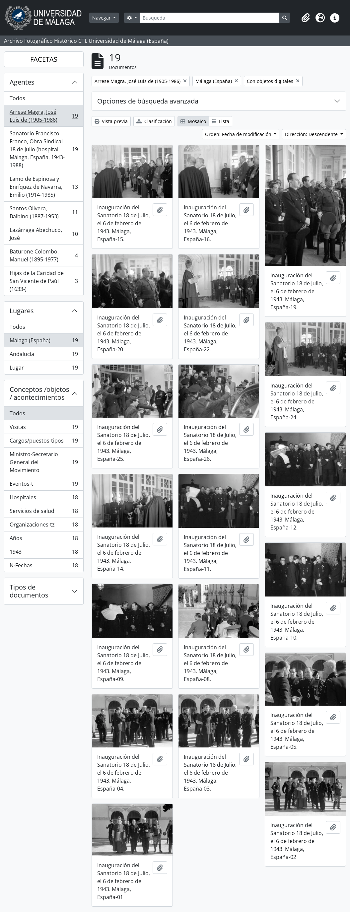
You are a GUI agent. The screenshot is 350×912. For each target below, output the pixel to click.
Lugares (22, 310)
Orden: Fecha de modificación (239, 134)
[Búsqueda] (210, 18)
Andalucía (43, 355)
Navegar (102, 18)
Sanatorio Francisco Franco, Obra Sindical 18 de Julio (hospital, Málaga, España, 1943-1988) (43, 149)
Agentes (22, 82)
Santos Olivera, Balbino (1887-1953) (43, 212)
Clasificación (154, 121)
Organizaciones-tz (43, 526)
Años (43, 539)
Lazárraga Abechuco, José (43, 234)
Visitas (43, 428)
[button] (305, 18)
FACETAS (43, 59)
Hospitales (43, 498)
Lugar (43, 369)
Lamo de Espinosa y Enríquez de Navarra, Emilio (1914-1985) (43, 186)
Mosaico (193, 121)
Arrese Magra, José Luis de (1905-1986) (43, 115)
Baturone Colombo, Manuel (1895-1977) (43, 255)
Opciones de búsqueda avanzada (147, 101)
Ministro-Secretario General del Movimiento (43, 462)
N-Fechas (43, 566)
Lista (220, 121)
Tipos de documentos (29, 591)
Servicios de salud (43, 512)
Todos (17, 98)
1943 (43, 553)
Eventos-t (43, 485)
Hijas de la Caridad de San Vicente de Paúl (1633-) (43, 281)
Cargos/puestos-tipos (43, 442)
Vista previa (111, 121)
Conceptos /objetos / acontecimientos (39, 393)
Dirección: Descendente (312, 134)
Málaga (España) (43, 341)
